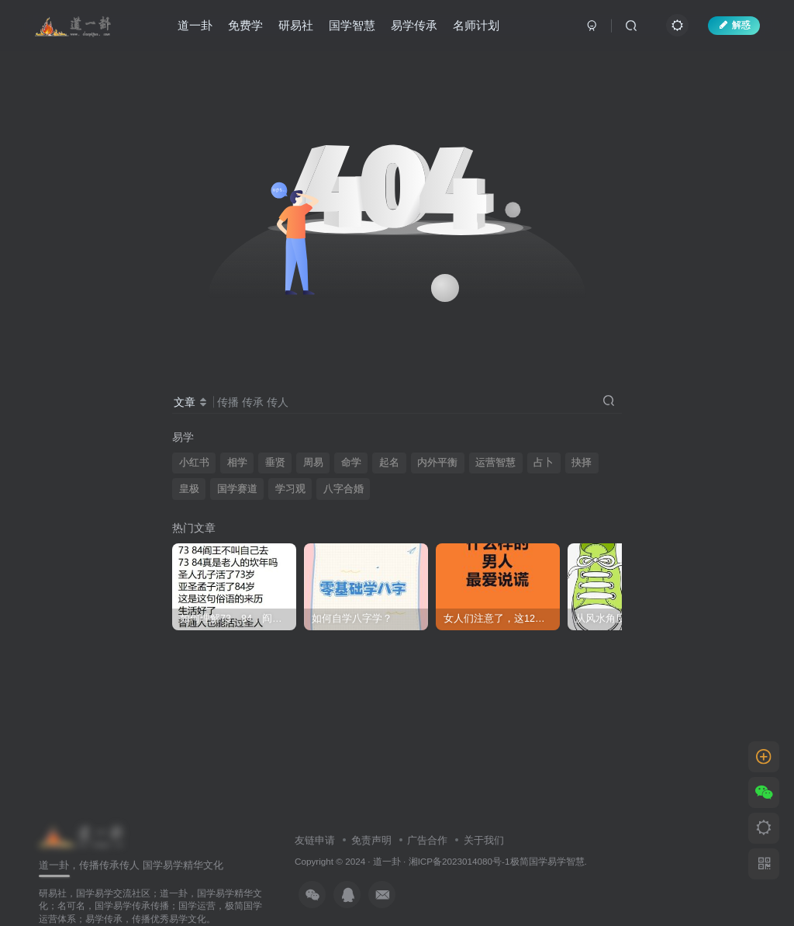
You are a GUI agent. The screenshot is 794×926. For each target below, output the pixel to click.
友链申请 (315, 840)
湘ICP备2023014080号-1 (459, 861)
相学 (237, 462)
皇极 (189, 489)
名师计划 (477, 26)
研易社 (296, 26)
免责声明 (371, 840)
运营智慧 (495, 462)
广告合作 (427, 840)
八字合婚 (343, 489)
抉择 (581, 462)
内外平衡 (437, 462)
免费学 (246, 26)
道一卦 (195, 26)
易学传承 (415, 26)
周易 (313, 462)
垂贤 (275, 462)
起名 (389, 462)
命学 (351, 462)
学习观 (290, 489)
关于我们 (484, 840)
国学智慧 (353, 26)
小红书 (194, 462)
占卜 (543, 462)
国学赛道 (237, 489)
